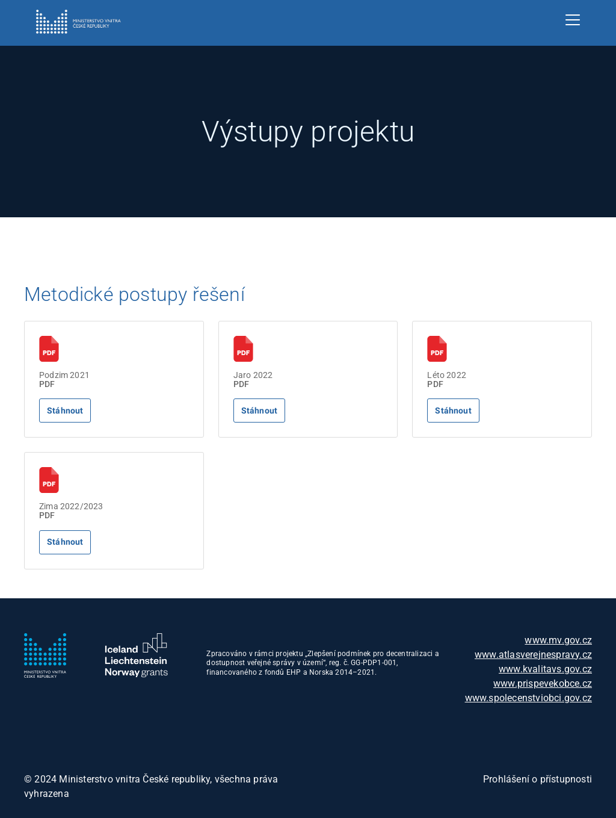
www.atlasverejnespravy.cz (533, 654)
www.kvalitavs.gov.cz (545, 669)
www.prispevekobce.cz (542, 683)
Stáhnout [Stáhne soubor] (65, 410)
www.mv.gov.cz (558, 640)
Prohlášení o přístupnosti (537, 779)
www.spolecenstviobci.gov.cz (528, 698)
